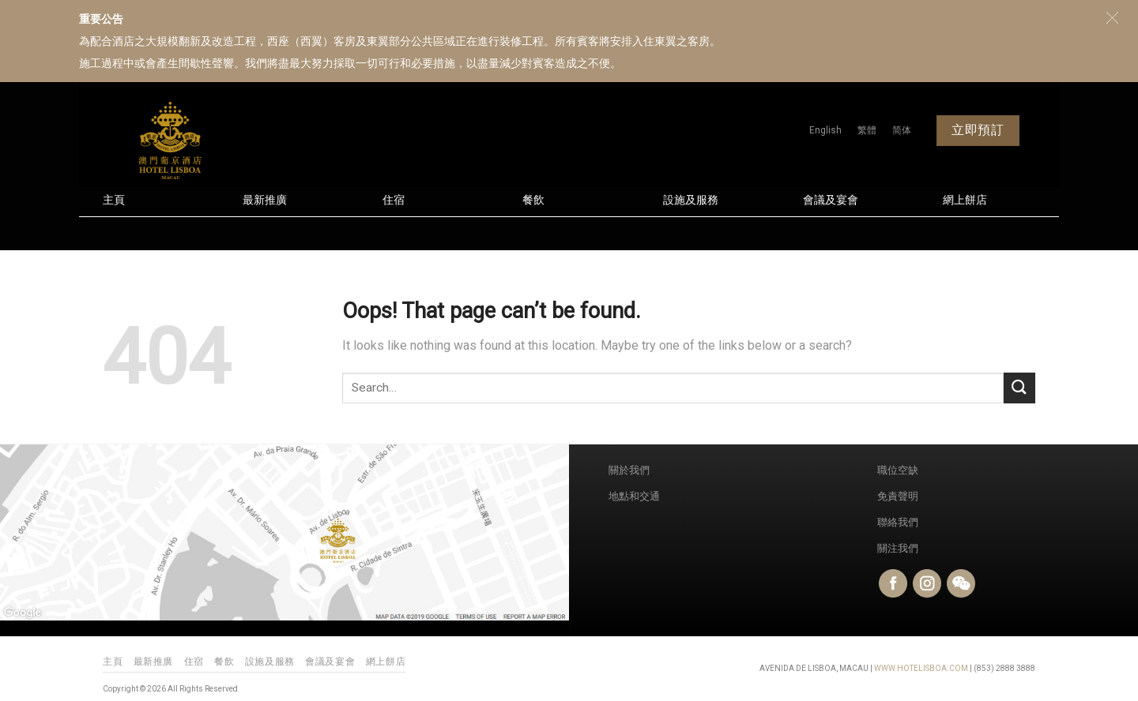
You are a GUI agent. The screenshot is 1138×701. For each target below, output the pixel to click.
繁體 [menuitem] (866, 130)
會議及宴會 (830, 200)
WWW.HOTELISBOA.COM (921, 668)
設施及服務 (690, 200)
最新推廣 (265, 200)
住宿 (393, 200)
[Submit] (1019, 388)
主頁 (114, 200)
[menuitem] (825, 130)
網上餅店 (965, 200)
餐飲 (533, 200)
